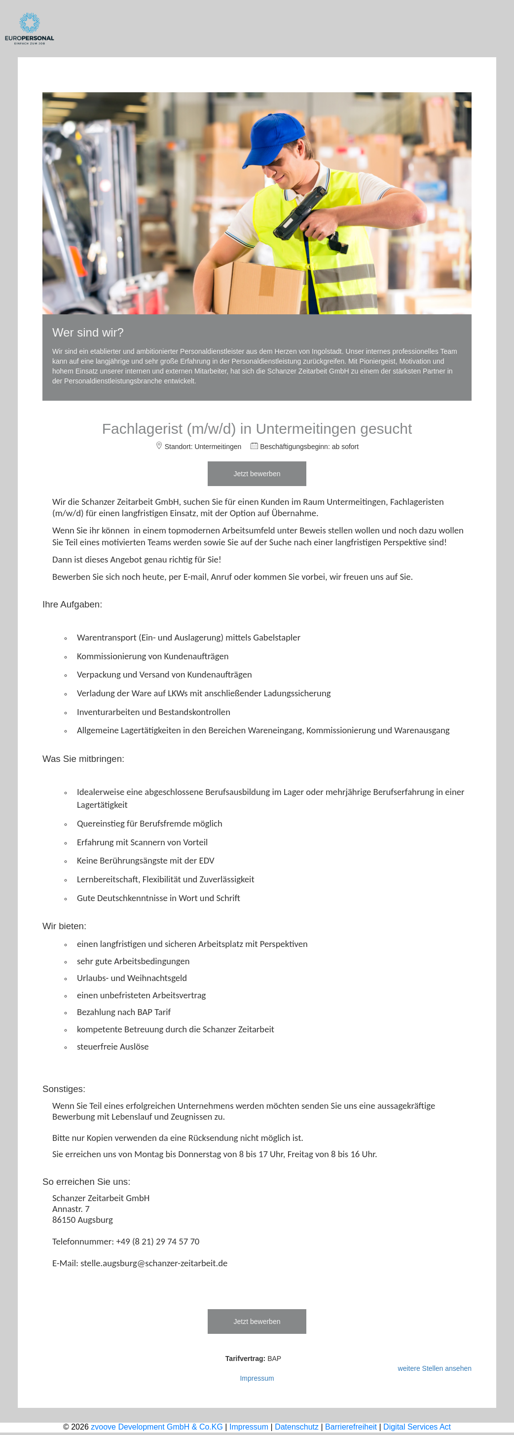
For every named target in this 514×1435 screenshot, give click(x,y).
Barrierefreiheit (351, 1427)
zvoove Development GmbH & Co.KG (157, 1427)
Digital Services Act (417, 1427)
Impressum (257, 1378)
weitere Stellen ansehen (435, 1368)
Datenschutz (297, 1427)
